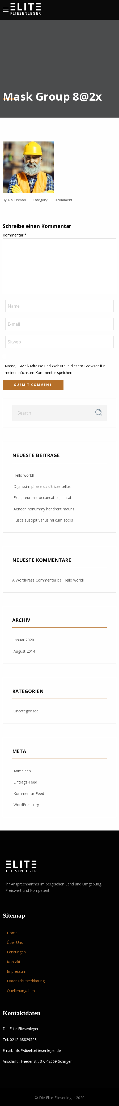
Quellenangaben (21, 990)
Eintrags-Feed (25, 782)
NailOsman (17, 199)
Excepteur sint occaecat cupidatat (42, 497)
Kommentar (15, 235)
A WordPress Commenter (34, 580)
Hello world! (24, 475)
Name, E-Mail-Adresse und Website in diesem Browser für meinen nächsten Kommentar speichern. (55, 369)
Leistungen (16, 951)
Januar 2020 (24, 639)
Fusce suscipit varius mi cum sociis (43, 520)
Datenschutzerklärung (26, 980)
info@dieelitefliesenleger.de (37, 1050)
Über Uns (15, 942)
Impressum (16, 971)
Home (12, 932)
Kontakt (13, 961)
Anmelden (22, 770)
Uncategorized (26, 710)
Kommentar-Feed (29, 793)
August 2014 (24, 651)
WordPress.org (26, 804)
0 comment (63, 199)
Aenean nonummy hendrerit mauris (44, 508)
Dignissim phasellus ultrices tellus (42, 486)
